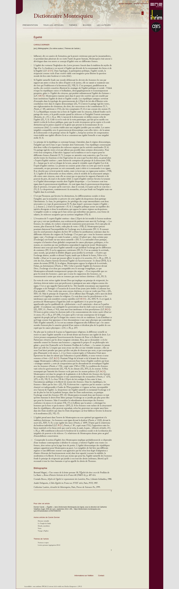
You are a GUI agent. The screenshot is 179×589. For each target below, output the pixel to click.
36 (56, 358)
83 (82, 299)
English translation (141, 3)
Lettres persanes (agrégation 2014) (49, 545)
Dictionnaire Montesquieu (63, 16)
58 (107, 309)
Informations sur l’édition (83, 575)
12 (50, 70)
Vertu (39, 528)
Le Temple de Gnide (44, 523)
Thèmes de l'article (72, 48)
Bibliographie (43, 48)
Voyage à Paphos (43, 531)
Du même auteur (56, 48)
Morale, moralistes (44, 526)
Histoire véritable (43, 521)
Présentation (30, 25)
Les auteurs (104, 25)
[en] (35, 48)
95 (60, 425)
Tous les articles (53, 25)
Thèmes (73, 25)
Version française (125, 3)
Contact (101, 575)
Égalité (38, 37)
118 (41, 95)
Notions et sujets (43, 542)
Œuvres (87, 25)
